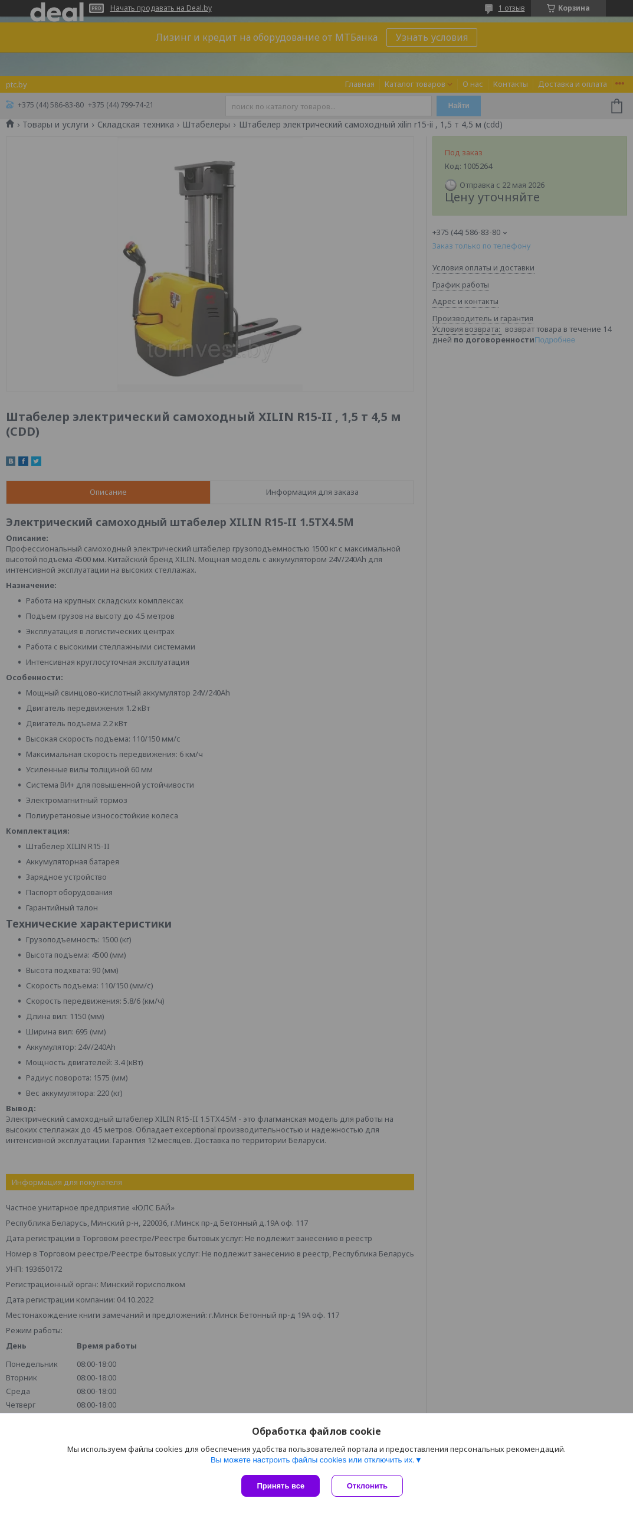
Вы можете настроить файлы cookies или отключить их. (313, 1459)
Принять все (280, 1485)
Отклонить (367, 1485)
